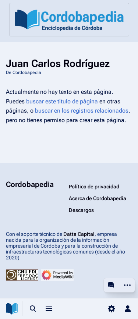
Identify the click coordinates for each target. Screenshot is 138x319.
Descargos (81, 210)
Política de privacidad (94, 186)
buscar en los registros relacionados (81, 110)
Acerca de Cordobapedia (97, 198)
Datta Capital (79, 234)
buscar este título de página (62, 101)
